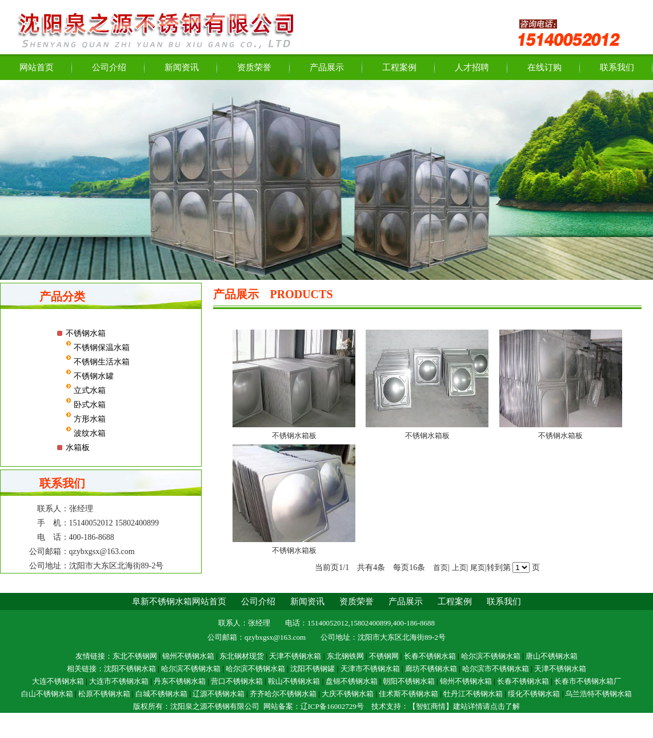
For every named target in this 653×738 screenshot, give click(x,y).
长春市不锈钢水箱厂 (587, 681)
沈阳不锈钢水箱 (130, 668)
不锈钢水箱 (86, 333)
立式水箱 (88, 390)
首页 (440, 567)
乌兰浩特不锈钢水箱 (598, 693)
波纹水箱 (88, 433)
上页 (459, 567)
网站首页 (36, 67)
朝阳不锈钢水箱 (409, 681)
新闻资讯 (182, 67)
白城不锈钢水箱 (161, 693)
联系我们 (617, 67)
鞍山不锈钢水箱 (294, 681)
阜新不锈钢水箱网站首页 (179, 601)
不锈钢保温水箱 (100, 347)
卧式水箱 (88, 404)
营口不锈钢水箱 (237, 681)
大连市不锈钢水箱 (119, 681)
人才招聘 (472, 67)
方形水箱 (88, 419)
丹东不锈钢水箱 (180, 681)
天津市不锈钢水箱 (370, 668)
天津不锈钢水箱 (296, 656)
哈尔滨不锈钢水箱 (490, 656)
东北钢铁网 (345, 656)
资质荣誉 (254, 67)
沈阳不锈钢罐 (312, 668)
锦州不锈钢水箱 (188, 656)
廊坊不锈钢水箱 (431, 668)
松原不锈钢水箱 (104, 693)
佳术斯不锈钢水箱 (408, 693)
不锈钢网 (384, 656)
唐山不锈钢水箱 (552, 656)
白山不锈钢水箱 (47, 693)
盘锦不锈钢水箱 (352, 681)
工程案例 (399, 67)
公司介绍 (109, 67)
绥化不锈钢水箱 (534, 693)
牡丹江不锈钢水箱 (473, 693)
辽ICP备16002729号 (332, 706)
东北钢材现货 (241, 656)
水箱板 (78, 447)
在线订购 (544, 67)
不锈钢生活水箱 (100, 362)
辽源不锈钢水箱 (219, 693)
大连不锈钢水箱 (58, 681)
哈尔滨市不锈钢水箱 (495, 668)
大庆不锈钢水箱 (348, 693)
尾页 (477, 567)
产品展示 (327, 67)
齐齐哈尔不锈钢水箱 (283, 693)
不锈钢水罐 (92, 376)
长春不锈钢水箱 (430, 656)
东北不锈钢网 (135, 656)
